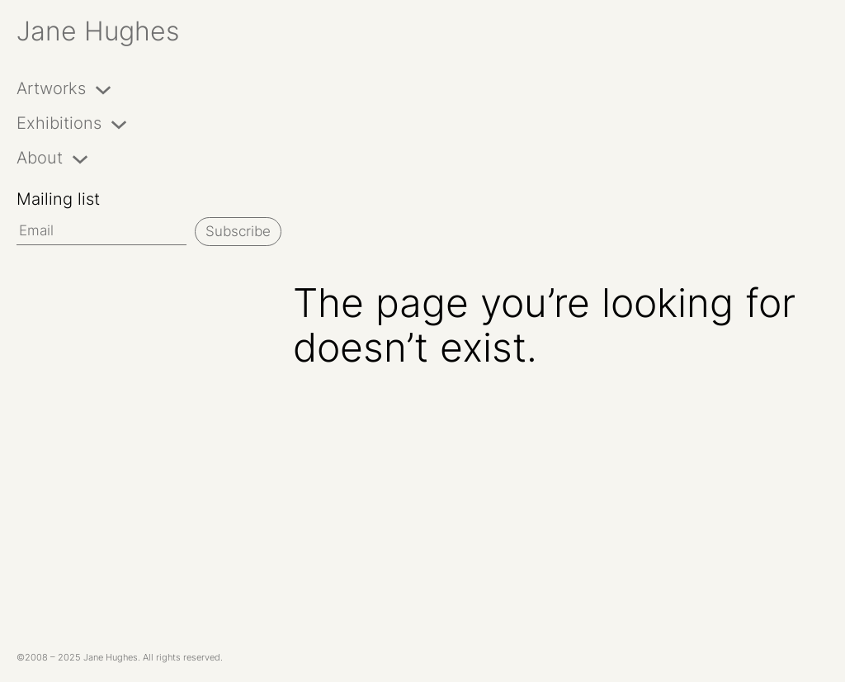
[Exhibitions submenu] (119, 123)
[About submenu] (80, 158)
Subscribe (238, 231)
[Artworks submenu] (103, 88)
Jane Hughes (98, 31)
